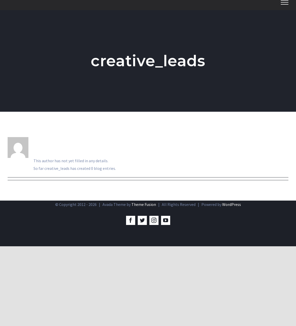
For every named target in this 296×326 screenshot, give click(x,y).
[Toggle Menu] (284, 2)
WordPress (231, 204)
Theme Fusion (143, 204)
